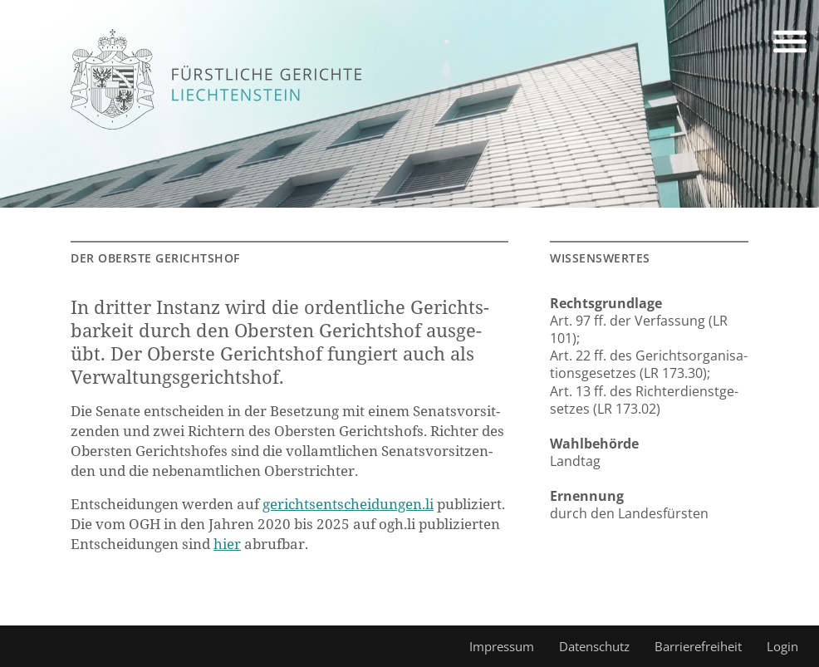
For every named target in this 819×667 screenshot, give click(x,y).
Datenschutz (594, 646)
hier (227, 543)
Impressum (501, 646)
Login (782, 646)
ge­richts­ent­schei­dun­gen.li (348, 503)
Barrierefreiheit (698, 646)
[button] (790, 44)
